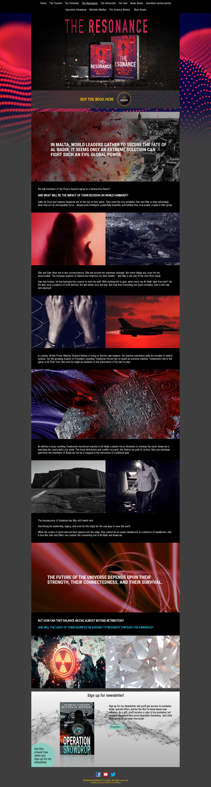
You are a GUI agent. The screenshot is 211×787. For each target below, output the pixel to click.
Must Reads (140, 9)
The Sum (123, 3)
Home (43, 3)
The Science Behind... (120, 9)
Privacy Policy (116, 783)
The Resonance (90, 3)
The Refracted (108, 3)
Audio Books (136, 3)
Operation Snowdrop (76, 9)
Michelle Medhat (97, 9)
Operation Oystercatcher (158, 3)
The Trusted (55, 3)
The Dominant (72, 3)
